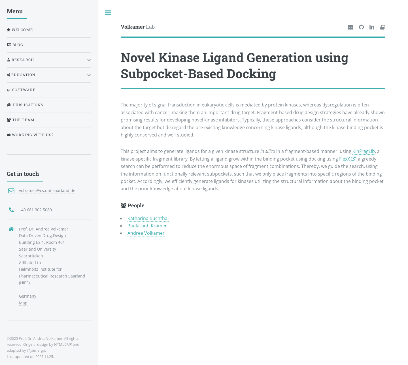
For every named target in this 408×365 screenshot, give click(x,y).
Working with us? (30, 134)
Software (21, 89)
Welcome (20, 29)
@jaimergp (36, 350)
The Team (21, 119)
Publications (25, 104)
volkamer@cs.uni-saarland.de (47, 190)
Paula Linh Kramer (147, 226)
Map (23, 303)
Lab (138, 26)
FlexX (345, 159)
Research (20, 59)
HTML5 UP (63, 344)
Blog (15, 44)
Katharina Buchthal (148, 218)
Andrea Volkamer (146, 233)
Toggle (108, 12)
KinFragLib (363, 151)
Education (21, 74)
